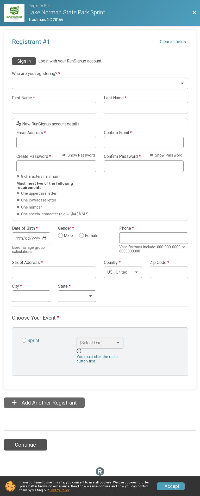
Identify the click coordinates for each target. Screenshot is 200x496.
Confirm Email (118, 132)
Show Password (78, 155)
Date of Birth (25, 228)
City (17, 286)
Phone (126, 228)
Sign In (24, 61)
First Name (23, 98)
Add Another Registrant (44, 403)
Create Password (33, 156)
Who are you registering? (36, 73)
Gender (66, 228)
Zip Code (159, 262)
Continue (25, 445)
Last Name (115, 98)
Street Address (27, 262)
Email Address (31, 132)
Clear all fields (173, 41)
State (64, 286)
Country (112, 262)
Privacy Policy (59, 490)
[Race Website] (16, 13)
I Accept (170, 486)
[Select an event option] (100, 343)
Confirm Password (122, 156)
